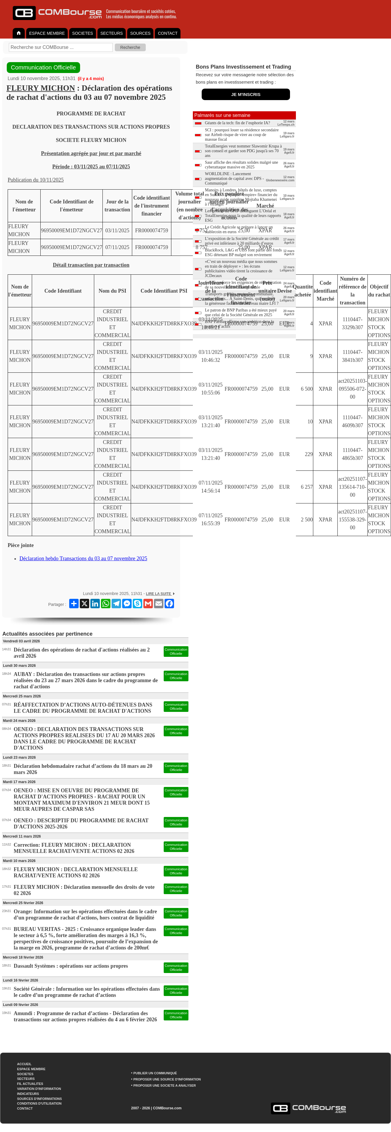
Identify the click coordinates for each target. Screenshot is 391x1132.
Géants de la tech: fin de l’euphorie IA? (237, 123)
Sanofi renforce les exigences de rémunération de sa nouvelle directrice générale (243, 284)
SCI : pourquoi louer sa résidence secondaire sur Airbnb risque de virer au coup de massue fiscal (242, 135)
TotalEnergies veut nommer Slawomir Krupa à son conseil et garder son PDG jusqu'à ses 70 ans (243, 151)
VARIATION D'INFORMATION (39, 1088)
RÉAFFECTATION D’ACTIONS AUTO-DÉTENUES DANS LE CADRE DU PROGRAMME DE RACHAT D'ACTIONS (83, 708)
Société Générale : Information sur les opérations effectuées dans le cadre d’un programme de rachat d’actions (87, 992)
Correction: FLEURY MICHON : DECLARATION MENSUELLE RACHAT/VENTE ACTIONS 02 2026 (74, 848)
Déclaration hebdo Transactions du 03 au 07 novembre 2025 (83, 558)
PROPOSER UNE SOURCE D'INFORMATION (167, 1079)
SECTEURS (111, 33)
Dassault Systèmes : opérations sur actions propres (71, 966)
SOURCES (140, 33)
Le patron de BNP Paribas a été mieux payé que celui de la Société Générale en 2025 (241, 312)
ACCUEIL (24, 1064)
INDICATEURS (28, 1093)
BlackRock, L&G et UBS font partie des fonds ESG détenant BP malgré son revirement (243, 252)
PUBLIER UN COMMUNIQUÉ (155, 1073)
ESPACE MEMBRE (47, 33)
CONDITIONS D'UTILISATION (39, 1103)
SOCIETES (82, 33)
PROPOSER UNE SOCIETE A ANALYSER (164, 1085)
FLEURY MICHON (40, 88)
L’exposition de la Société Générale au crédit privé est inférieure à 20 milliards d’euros (242, 241)
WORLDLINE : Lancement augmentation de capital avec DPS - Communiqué (234, 178)
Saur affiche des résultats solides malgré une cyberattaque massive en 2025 (241, 164)
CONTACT (168, 33)
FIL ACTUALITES (30, 1083)
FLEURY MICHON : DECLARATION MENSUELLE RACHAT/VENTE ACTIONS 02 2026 (76, 872)
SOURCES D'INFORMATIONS (39, 1098)
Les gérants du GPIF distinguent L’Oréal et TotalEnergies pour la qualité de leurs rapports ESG (243, 216)
